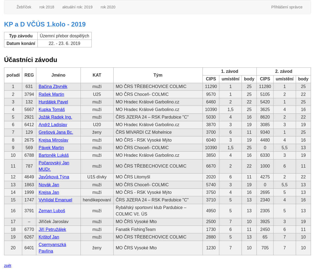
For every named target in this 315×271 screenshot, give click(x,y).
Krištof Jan (48, 237)
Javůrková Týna (53, 177)
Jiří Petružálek (52, 229)
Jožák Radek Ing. (55, 117)
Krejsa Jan (48, 192)
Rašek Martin (51, 94)
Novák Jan (48, 184)
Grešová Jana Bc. (55, 132)
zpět (7, 265)
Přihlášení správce (287, 7)
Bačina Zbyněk (52, 86)
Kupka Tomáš (51, 109)
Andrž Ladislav (52, 124)
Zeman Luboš (51, 210)
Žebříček (24, 7)
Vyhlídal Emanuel (55, 200)
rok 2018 (46, 7)
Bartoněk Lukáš (53, 155)
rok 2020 (108, 7)
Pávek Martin (51, 147)
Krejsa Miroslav (53, 140)
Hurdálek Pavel (53, 102)
